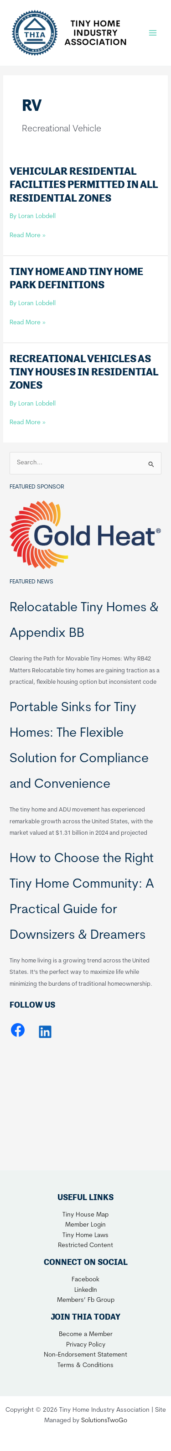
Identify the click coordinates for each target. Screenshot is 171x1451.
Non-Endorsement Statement (85, 1355)
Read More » (28, 236)
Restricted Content (85, 1245)
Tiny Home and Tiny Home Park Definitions (76, 278)
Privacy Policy (85, 1345)
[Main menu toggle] (153, 33)
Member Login (85, 1225)
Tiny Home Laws (85, 1235)
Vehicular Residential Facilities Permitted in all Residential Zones (84, 184)
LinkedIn (85, 1290)
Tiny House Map (85, 1215)
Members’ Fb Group (85, 1300)
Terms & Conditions (85, 1365)
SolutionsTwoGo (104, 1421)
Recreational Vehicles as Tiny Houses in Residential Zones (84, 371)
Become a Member (86, 1334)
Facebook (85, 1280)
